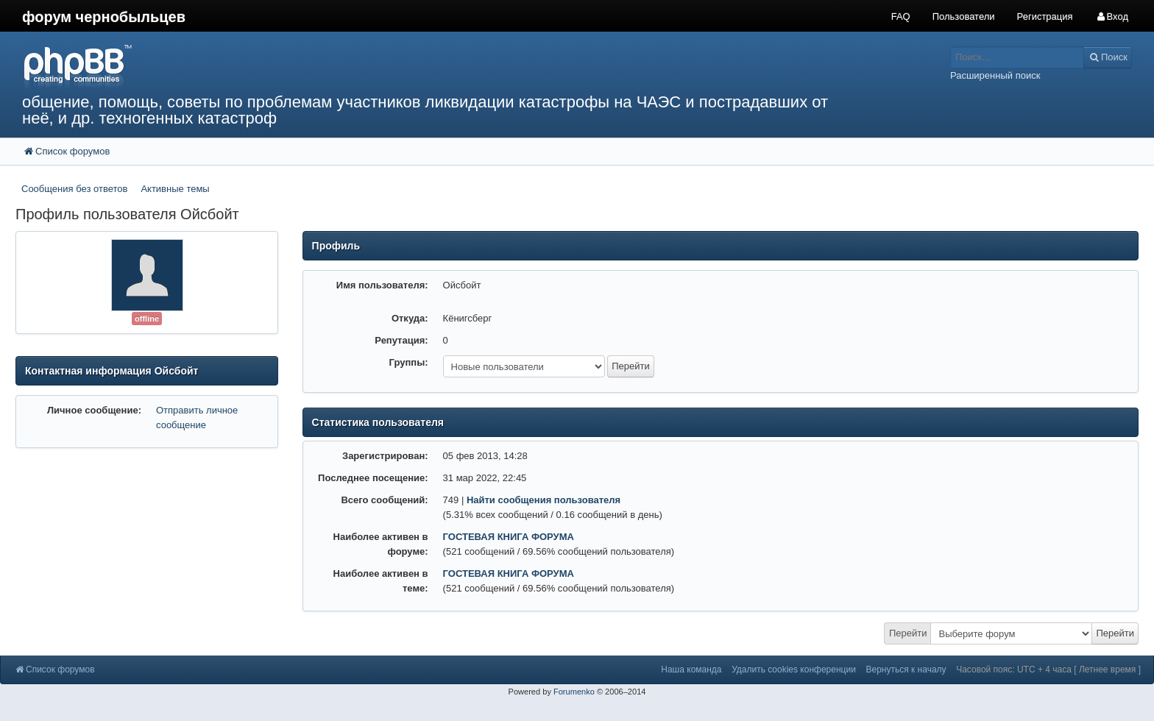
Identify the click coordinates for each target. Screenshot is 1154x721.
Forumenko (574, 691)
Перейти (908, 633)
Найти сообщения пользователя (543, 499)
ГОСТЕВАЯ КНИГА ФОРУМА (508, 536)
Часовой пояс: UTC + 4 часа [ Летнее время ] (1048, 669)
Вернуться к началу (906, 669)
